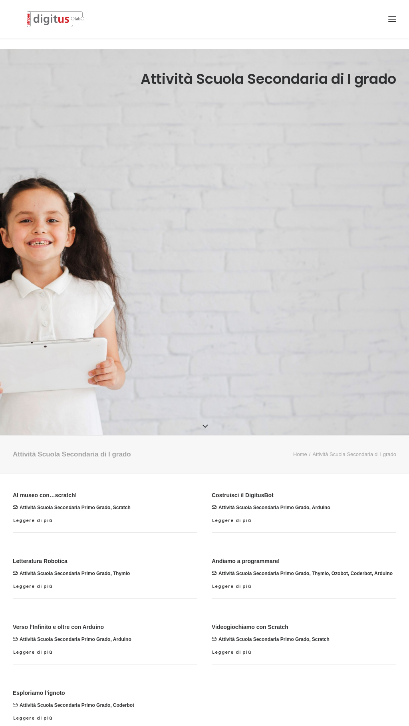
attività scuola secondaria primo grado (65, 488)
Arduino (321, 488)
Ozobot (340, 554)
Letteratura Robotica (40, 541)
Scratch (122, 488)
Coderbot (360, 554)
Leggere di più (32, 501)
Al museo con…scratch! (45, 475)
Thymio (121, 554)
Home (300, 435)
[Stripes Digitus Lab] (62, 25)
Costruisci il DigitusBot (243, 475)
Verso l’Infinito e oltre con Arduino (58, 607)
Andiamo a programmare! (246, 541)
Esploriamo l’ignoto (39, 673)
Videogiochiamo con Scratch (250, 607)
